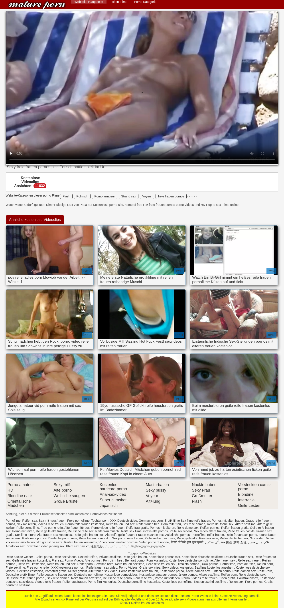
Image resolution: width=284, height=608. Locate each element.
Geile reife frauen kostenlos (31, 560)
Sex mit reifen (26, 524)
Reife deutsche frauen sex (54, 574)
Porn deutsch (246, 564)
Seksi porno (44, 557)
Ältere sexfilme (245, 524)
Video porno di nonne (154, 542)
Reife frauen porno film (94, 538)
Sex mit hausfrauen (52, 520)
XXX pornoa (210, 564)
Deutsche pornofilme (88, 574)
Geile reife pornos (34, 538)
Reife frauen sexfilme (129, 564)
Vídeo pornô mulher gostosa (118, 542)
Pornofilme (13, 520)
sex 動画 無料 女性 (234, 542)
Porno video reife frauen (107, 527)
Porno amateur (104, 196)
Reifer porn (85, 564)
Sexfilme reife (104, 564)
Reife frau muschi (107, 531)
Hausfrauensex (247, 578)
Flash (66, 196)
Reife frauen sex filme (86, 578)
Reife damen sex (244, 571)
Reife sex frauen (249, 560)
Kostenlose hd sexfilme (210, 581)
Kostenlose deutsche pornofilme (191, 560)
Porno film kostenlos (102, 581)
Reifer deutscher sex (234, 538)
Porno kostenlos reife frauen (138, 571)
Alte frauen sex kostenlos (54, 535)
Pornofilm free (113, 560)
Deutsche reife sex (81, 531)
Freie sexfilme (15, 567)
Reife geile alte (187, 538)
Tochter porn (99, 520)
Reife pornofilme (27, 527)
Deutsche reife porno (117, 578)
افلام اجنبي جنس (259, 542)
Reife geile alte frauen (51, 531)
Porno (185, 578)
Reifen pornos (209, 527)
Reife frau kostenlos (31, 564)
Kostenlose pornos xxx (164, 557)
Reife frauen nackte (241, 531)
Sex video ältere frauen (210, 531)
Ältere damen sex (198, 571)
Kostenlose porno (172, 571)
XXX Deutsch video (123, 520)
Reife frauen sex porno (241, 535)
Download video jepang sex (45, 546)
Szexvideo (257, 538)
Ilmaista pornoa (189, 564)
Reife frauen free (147, 524)
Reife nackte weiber (20, 557)
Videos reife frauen (51, 524)
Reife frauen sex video (101, 567)
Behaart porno (135, 560)
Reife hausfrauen (74, 581)
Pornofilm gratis (55, 571)
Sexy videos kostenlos (177, 567)
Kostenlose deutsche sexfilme (202, 557)
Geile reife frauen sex (161, 564)
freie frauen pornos (171, 196)
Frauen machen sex (150, 535)
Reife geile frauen (134, 557)
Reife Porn (264, 571)
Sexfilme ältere (25, 535)
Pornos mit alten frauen (228, 520)
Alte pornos (93, 560)
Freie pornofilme (78, 520)
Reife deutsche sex (220, 524)
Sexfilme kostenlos (30, 571)
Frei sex (57, 560)
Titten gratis (227, 578)
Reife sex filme (131, 531)
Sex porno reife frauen (127, 538)
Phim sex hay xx (77, 546)
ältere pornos (188, 574)
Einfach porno (221, 571)
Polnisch (82, 196)
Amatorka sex (15, 546)
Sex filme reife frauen (195, 520)
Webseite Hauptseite (89, 2)
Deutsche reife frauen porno (25, 578)
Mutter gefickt (77, 571)
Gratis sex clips (149, 567)
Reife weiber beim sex (159, 538)
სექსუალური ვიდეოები (148, 546)
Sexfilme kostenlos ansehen (214, 567)
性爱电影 (97, 546)
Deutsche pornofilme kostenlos (139, 581)
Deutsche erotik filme (20, 574)
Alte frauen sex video (102, 571)
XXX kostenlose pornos (68, 567)
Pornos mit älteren (162, 527)
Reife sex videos (181, 531)
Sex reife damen (194, 524)
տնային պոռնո (117, 546)
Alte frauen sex (225, 560)
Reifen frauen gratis (234, 527)
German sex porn (151, 520)
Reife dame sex (187, 527)
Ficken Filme (118, 2)
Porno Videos (74, 560)
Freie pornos (254, 581)
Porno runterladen (167, 578)
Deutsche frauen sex (239, 557)
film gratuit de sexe (49, 542)
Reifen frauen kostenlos (37, 5)
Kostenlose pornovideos (121, 574)
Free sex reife (208, 538)
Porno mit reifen (23, 531)
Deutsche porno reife (62, 538)
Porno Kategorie (145, 2)
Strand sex (128, 196)
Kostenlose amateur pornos (158, 574)
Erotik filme (172, 520)
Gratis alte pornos (155, 531)
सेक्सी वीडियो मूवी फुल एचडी (187, 542)
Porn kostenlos (156, 560)
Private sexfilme (110, 557)
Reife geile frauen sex (88, 535)
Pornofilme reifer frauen (207, 535)
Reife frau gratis (137, 527)
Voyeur (147, 196)
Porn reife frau (171, 524)
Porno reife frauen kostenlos (84, 524)
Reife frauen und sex (120, 524)
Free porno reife (52, 527)
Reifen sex (29, 520)
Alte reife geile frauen (119, 535)
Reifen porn (265, 564)
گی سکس (212, 542)
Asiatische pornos (177, 535)
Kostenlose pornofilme (177, 581)
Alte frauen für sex (77, 527)
